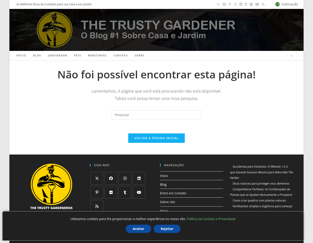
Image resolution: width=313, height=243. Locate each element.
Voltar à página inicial (156, 138)
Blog (163, 184)
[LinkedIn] (139, 178)
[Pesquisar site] (292, 55)
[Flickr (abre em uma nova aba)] (251, 4)
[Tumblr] (125, 192)
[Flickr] (111, 192)
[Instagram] (125, 178)
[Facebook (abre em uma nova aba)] (224, 4)
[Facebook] (111, 178)
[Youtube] (139, 192)
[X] (97, 178)
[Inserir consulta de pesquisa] (156, 114)
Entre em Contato (173, 193)
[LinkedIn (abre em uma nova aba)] (241, 4)
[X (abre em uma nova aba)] (218, 4)
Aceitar (138, 228)
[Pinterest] (97, 192)
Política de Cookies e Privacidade (211, 219)
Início (164, 176)
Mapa (164, 211)
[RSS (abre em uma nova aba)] (262, 4)
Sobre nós (167, 202)
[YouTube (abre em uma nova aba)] (257, 4)
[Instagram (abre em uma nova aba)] (235, 4)
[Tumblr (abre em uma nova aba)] (246, 4)
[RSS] (97, 206)
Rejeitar (167, 228)
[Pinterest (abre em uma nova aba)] (230, 4)
